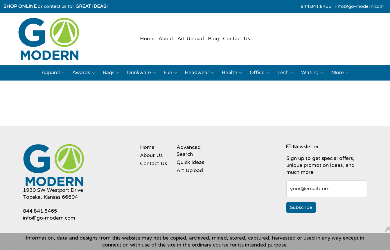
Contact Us (236, 39)
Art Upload (190, 39)
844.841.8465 (316, 6)
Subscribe (301, 207)
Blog (213, 39)
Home (147, 39)
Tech (285, 72)
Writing (312, 72)
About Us (151, 155)
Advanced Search (189, 150)
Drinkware (141, 72)
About (166, 39)
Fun (170, 72)
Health (232, 72)
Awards (83, 72)
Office (259, 72)
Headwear (199, 72)
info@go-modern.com (359, 6)
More (340, 72)
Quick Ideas (190, 162)
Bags (111, 72)
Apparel (53, 72)
